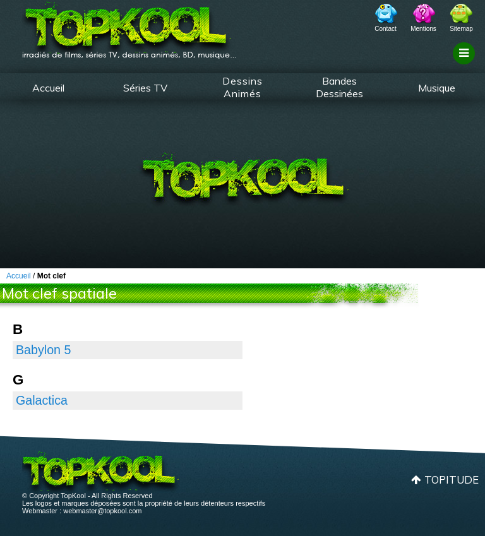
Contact (385, 28)
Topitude (451, 479)
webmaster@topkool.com (102, 511)
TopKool (129, 26)
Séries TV (145, 87)
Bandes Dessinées (339, 87)
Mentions (423, 28)
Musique (436, 87)
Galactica (42, 400)
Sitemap (461, 28)
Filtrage (466, 65)
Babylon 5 (43, 350)
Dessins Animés (242, 87)
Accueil (48, 87)
